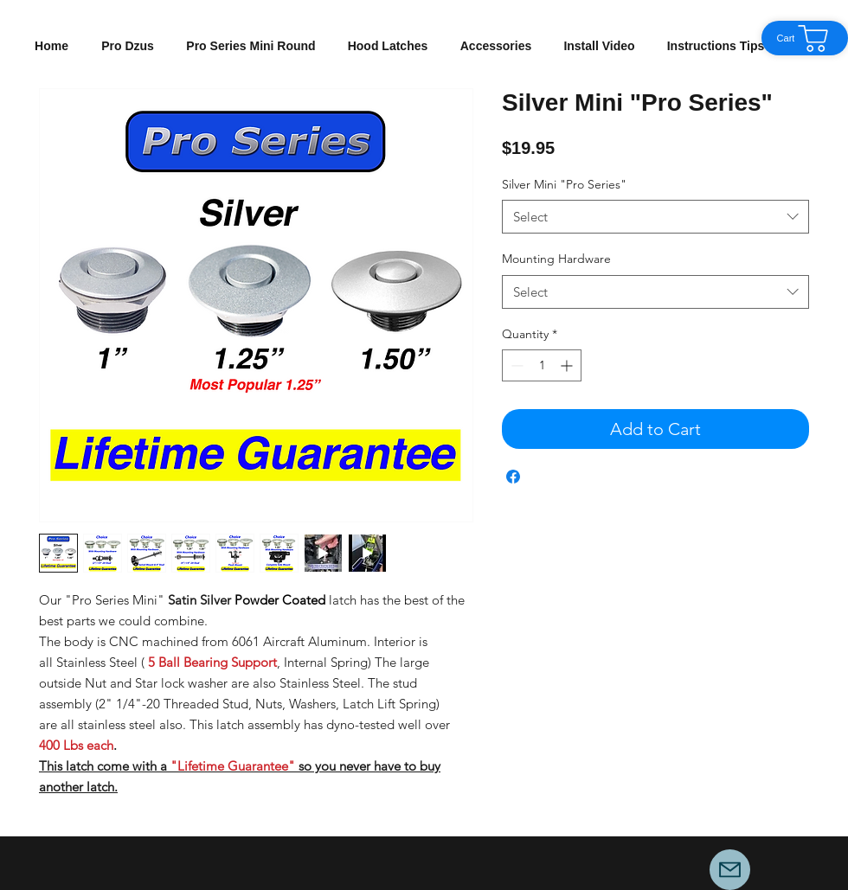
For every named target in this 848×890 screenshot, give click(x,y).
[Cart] (804, 38)
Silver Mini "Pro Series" (564, 184)
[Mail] (730, 869)
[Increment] (568, 365)
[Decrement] (515, 365)
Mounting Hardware (556, 258)
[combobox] (655, 217)
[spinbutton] (541, 365)
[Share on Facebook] (513, 476)
